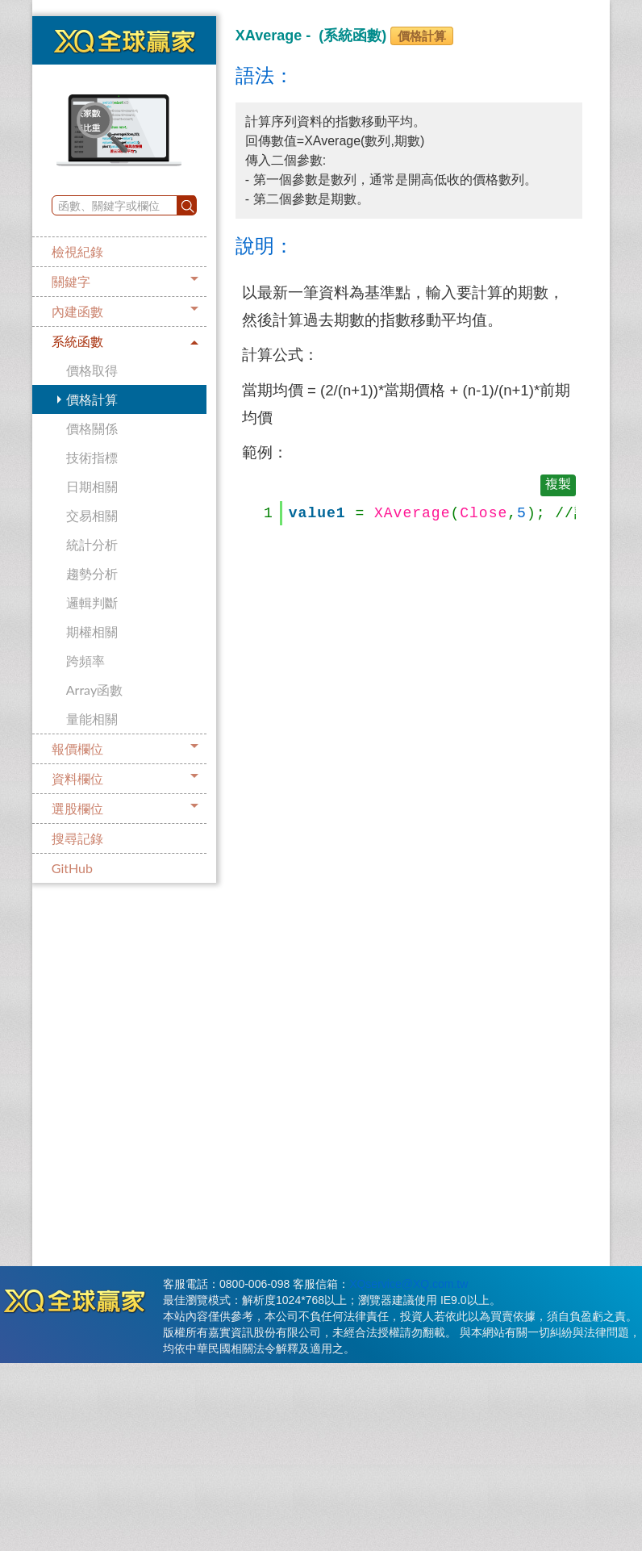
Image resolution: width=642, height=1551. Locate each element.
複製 (558, 485)
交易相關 (92, 515)
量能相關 (92, 718)
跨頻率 (85, 660)
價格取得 (92, 370)
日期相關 (92, 486)
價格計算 (92, 399)
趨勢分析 (92, 573)
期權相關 (92, 631)
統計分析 (92, 544)
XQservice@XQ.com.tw (408, 1283)
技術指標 (92, 457)
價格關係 (92, 428)
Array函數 (94, 689)
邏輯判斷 (92, 602)
